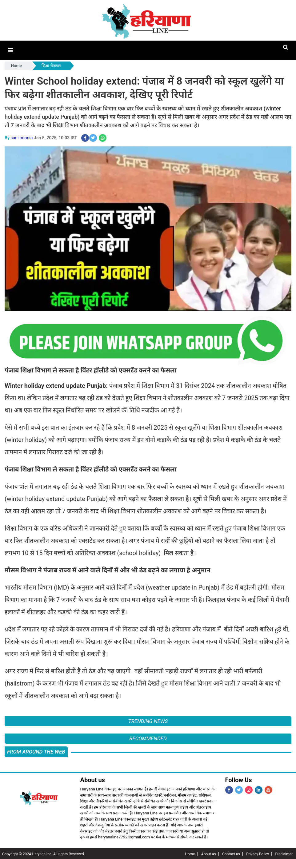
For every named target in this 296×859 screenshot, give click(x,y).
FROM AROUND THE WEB (36, 751)
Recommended (148, 738)
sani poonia (21, 137)
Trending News (148, 721)
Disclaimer (284, 853)
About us (208, 853)
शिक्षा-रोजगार (51, 65)
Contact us (231, 853)
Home (16, 65)
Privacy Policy (257, 853)
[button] (10, 50)
